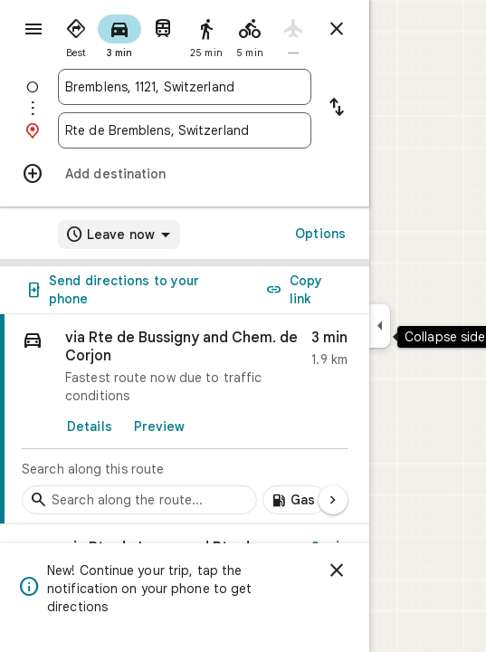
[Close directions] (337, 29)
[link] (184, 419)
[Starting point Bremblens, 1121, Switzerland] (184, 87)
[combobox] (184, 87)
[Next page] (333, 499)
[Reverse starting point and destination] (336, 109)
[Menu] (33, 29)
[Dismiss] (337, 570)
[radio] (76, 34)
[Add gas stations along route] (294, 500)
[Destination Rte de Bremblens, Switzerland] (184, 130)
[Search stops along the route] (139, 500)
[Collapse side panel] (379, 326)
